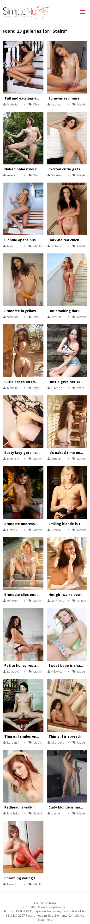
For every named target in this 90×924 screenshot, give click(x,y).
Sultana (56, 246)
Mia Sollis (13, 813)
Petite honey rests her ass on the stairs (39, 665)
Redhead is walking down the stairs (35, 807)
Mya (10, 246)
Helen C (12, 530)
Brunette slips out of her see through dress (42, 594)
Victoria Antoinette (19, 104)
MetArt (81, 104)
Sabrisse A (58, 317)
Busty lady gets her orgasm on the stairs (40, 452)
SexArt (81, 601)
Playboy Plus (41, 104)
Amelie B (57, 459)
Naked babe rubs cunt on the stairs (35, 169)
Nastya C (57, 530)
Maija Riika (14, 388)
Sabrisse (13, 317)
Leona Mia (58, 104)
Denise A (13, 459)
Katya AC (13, 672)
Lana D (12, 884)
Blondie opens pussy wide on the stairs (38, 240)
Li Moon (56, 388)
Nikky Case (58, 672)
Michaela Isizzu (61, 601)
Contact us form (45, 903)
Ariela (11, 175)
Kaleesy (56, 175)
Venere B (13, 601)
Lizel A (55, 813)
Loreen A (13, 742)
